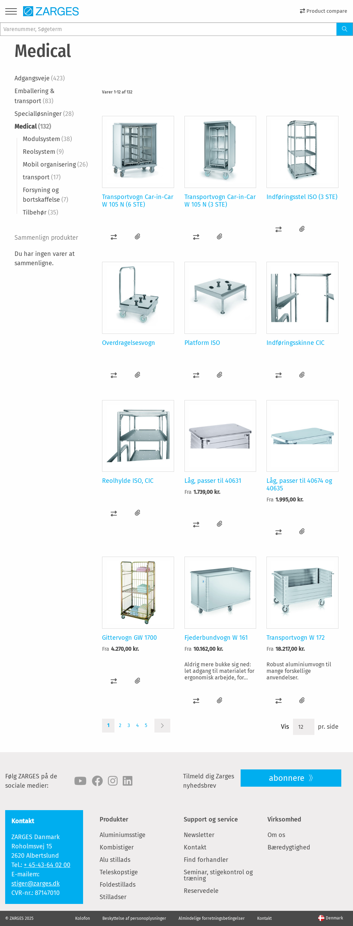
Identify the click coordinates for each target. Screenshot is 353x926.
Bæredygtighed (289, 847)
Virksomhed (284, 819)
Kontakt (195, 847)
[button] (114, 237)
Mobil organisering (55, 164)
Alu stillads (115, 860)
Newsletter (199, 835)
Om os (276, 835)
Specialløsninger (44, 114)
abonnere (287, 778)
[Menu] (11, 12)
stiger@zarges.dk (35, 883)
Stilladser (113, 897)
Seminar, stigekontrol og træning (218, 875)
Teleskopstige (119, 872)
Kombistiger (117, 847)
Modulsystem (47, 139)
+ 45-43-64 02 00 (47, 865)
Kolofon (82, 918)
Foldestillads (117, 884)
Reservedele (201, 891)
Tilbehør (40, 212)
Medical (32, 126)
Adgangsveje (39, 78)
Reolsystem (43, 152)
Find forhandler (206, 860)
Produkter (114, 819)
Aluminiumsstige (122, 835)
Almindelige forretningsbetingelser (212, 918)
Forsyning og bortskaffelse (45, 195)
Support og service (211, 819)
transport (42, 177)
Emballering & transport (34, 96)
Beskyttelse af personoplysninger (134, 918)
